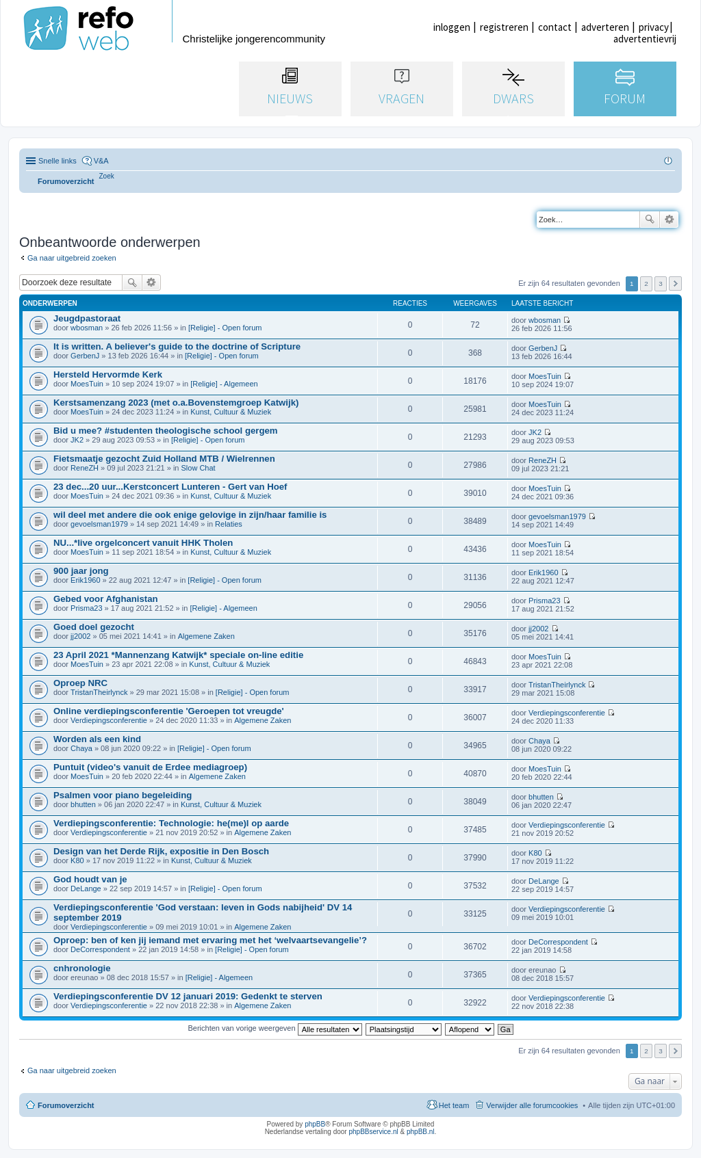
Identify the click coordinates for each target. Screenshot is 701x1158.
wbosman (87, 328)
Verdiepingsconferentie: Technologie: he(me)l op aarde (171, 823)
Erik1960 (85, 580)
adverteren (605, 27)
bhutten (83, 804)
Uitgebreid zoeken (669, 219)
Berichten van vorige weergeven (274, 1028)
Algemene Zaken (206, 636)
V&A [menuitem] (101, 161)
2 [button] (646, 283)
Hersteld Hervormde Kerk (107, 374)
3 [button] (661, 283)
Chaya (81, 748)
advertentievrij (644, 38)
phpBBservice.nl (373, 1131)
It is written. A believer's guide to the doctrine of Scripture (177, 346)
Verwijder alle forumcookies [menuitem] (532, 1105)
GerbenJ (85, 356)
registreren (504, 27)
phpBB (315, 1124)
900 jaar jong (81, 571)
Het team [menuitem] (454, 1105)
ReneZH (85, 468)
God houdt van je (90, 879)
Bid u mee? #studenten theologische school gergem (165, 430)
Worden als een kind (97, 739)
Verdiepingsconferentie (109, 720)
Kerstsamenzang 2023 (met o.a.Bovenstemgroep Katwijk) (175, 402)
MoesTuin (87, 384)
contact (555, 27)
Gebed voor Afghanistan (105, 599)
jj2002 (80, 636)
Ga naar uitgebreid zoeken (71, 258)
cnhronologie (82, 968)
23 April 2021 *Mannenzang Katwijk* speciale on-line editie (178, 655)
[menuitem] (106, 176)
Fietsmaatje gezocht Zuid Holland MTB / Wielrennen (164, 458)
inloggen (451, 27)
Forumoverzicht (66, 1105)
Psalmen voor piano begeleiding (122, 795)
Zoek (649, 219)
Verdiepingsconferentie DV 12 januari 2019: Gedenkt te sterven (187, 996)
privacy (654, 27)
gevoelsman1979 (99, 524)
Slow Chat (198, 468)
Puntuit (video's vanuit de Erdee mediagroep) (150, 767)
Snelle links (57, 161)
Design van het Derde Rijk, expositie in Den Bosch (161, 851)
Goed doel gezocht (93, 627)
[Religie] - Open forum (225, 328)
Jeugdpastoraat (86, 318)
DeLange (86, 888)
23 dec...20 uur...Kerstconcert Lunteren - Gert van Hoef (170, 487)
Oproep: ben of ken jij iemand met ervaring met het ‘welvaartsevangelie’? (210, 940)
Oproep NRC (80, 683)
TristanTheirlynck (99, 692)
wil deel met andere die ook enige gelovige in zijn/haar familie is (190, 515)
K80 (77, 860)
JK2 (77, 440)
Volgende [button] (675, 283)
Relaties (228, 524)
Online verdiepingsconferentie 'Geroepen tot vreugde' (168, 711)
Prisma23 (86, 608)
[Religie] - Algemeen (223, 384)
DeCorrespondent (100, 949)
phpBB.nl (421, 1131)
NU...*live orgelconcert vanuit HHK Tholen (143, 543)
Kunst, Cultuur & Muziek (230, 412)
